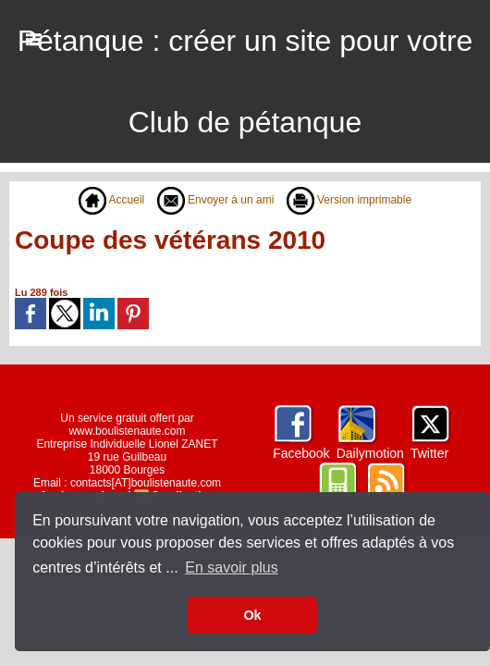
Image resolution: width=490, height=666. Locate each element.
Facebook (301, 453)
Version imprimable (349, 199)
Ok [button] (252, 615)
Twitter (429, 453)
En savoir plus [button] (231, 567)
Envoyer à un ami (216, 199)
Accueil (111, 199)
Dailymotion (370, 453)
